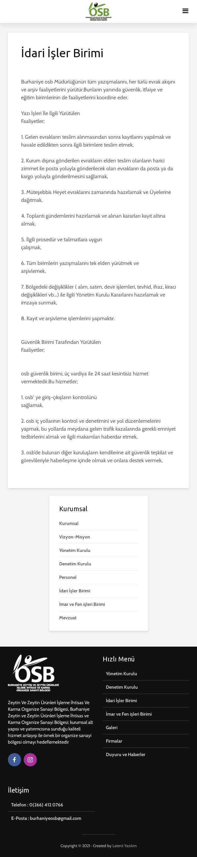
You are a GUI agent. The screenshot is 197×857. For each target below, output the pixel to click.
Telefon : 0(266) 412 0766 (37, 805)
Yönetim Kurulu (74, 550)
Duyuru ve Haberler (125, 754)
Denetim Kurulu (75, 564)
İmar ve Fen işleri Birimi (82, 604)
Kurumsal (69, 523)
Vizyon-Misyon (74, 537)
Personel (68, 577)
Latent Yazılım (124, 845)
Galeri (111, 727)
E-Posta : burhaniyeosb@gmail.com (46, 818)
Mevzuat (68, 618)
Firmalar (114, 741)
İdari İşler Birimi (74, 591)
